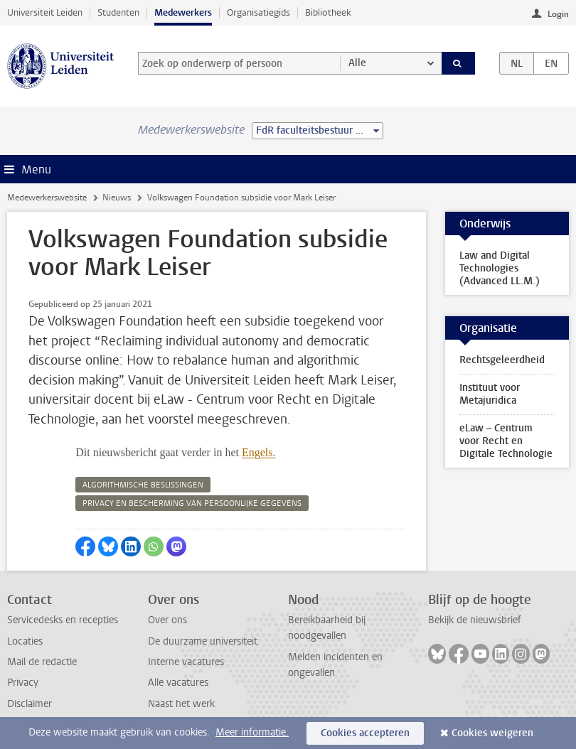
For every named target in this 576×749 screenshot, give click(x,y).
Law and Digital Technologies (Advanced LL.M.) (499, 268)
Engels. (259, 452)
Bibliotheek (328, 12)
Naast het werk (181, 704)
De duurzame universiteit (202, 641)
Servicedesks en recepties (62, 620)
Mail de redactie (42, 662)
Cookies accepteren (365, 733)
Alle (357, 63)
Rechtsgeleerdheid (502, 360)
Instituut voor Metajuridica (489, 394)
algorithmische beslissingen (142, 485)
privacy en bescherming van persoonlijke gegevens (192, 503)
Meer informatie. (252, 732)
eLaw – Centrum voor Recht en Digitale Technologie (506, 440)
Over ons (167, 620)
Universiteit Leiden (44, 12)
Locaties (25, 641)
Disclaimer (29, 704)
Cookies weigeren (492, 733)
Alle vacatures (178, 682)
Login (558, 14)
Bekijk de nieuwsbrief (474, 620)
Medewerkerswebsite (47, 197)
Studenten (118, 12)
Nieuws (116, 197)
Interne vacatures (186, 662)
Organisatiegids (258, 12)
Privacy (22, 682)
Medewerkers (183, 12)
